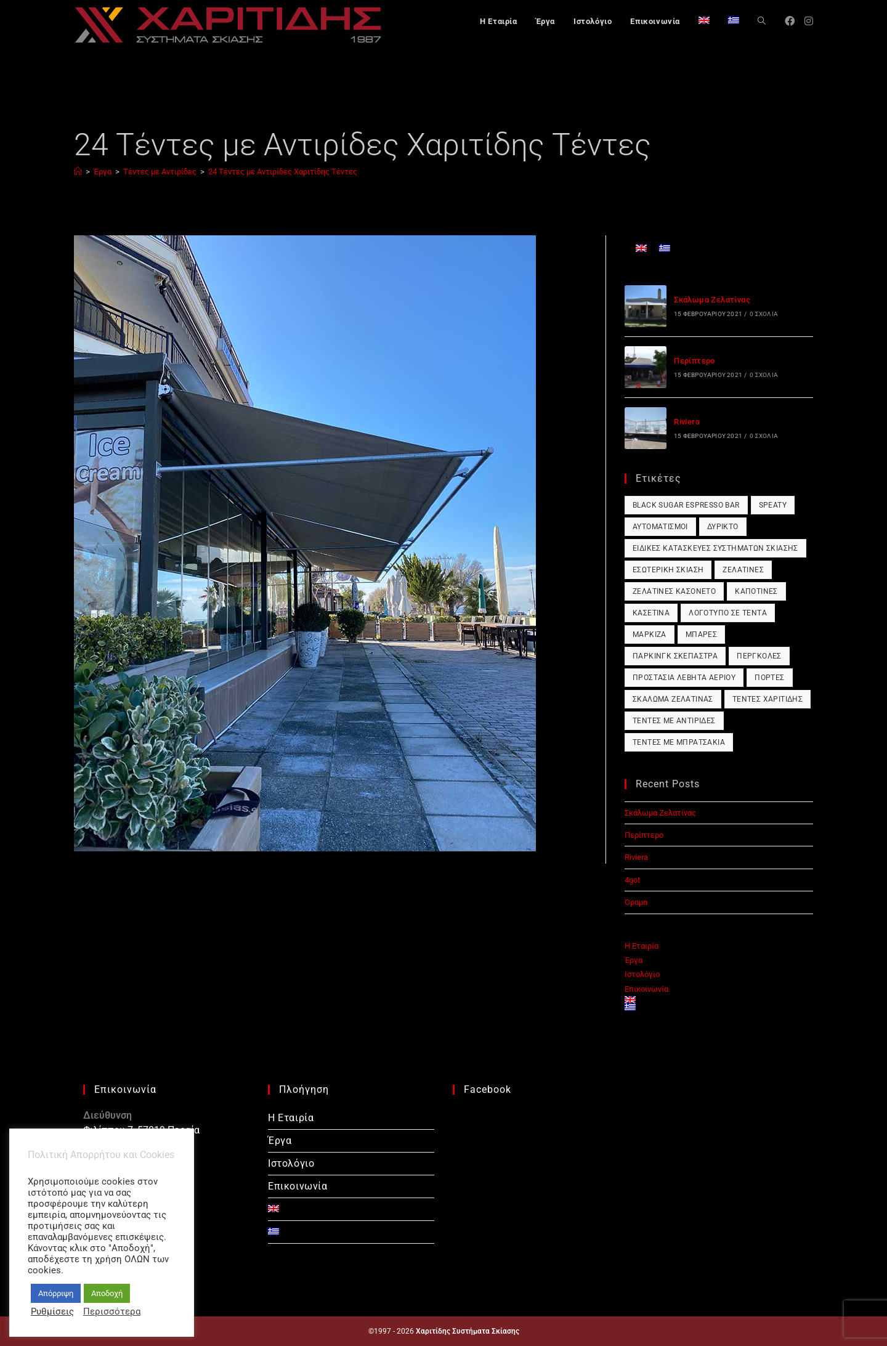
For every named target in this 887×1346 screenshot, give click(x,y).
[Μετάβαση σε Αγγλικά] (704, 21)
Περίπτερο (694, 360)
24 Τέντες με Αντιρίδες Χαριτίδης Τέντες (282, 171)
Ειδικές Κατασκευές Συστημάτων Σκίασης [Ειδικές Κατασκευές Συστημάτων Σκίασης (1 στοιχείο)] (715, 548)
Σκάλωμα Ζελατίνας (712, 299)
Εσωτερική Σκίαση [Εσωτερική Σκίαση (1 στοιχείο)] (668, 570)
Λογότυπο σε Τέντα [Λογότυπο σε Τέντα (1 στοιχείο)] (728, 613)
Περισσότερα (111, 1311)
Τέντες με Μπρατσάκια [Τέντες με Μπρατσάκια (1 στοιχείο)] (679, 742)
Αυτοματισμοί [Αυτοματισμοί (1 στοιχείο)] (660, 526)
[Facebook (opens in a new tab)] (790, 21)
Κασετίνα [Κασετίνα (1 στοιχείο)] (651, 613)
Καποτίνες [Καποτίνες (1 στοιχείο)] (756, 591)
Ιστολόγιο (642, 974)
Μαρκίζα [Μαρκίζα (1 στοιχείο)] (649, 634)
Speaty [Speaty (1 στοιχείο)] (773, 505)
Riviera (687, 421)
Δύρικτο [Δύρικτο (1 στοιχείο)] (723, 526)
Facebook (487, 1089)
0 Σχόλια (764, 313)
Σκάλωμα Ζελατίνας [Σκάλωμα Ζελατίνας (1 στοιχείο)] (673, 699)
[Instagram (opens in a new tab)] (809, 21)
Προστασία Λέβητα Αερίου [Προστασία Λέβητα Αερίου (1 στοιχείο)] (684, 677)
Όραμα (636, 902)
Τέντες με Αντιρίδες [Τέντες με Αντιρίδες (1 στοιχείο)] (674, 720)
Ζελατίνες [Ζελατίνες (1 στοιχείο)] (743, 570)
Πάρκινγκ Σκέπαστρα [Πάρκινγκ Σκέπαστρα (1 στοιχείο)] (675, 656)
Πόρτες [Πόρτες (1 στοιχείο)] (769, 677)
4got (632, 880)
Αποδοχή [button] (107, 1293)
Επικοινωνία (646, 989)
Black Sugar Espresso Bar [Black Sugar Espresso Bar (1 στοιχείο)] (686, 505)
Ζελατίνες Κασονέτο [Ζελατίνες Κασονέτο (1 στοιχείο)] (674, 591)
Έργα (633, 960)
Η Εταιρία (641, 946)
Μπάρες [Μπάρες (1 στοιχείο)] (701, 634)
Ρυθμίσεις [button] (52, 1311)
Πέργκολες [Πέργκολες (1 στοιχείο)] (759, 656)
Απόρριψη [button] (55, 1293)
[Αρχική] (78, 171)
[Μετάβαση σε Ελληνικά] (664, 248)
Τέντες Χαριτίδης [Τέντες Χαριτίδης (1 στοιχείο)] (767, 699)
